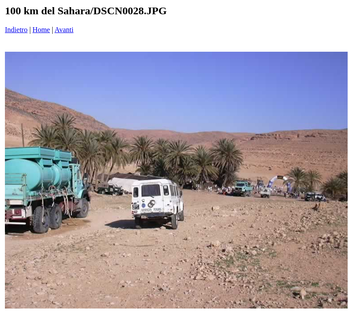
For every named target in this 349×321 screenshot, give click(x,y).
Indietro (16, 29)
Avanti (63, 29)
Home (41, 29)
